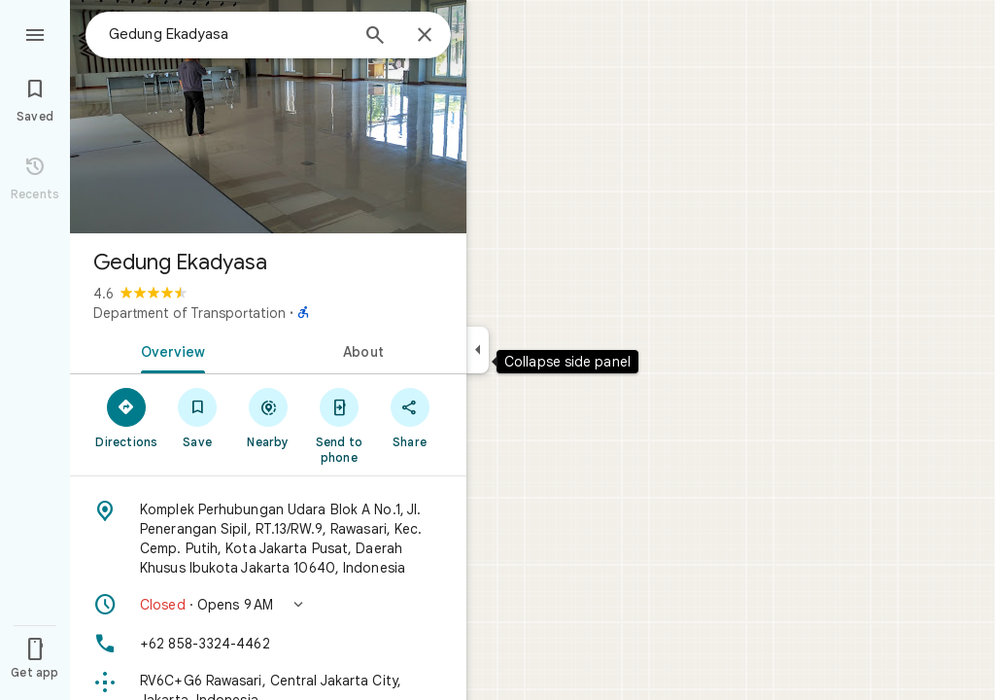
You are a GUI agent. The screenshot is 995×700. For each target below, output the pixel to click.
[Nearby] (268, 417)
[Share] (409, 417)
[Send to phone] (338, 425)
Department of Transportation (189, 313)
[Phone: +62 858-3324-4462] (268, 643)
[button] (268, 604)
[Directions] (126, 417)
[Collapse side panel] (477, 350)
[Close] (424, 36)
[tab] (169, 350)
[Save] (197, 417)
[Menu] (35, 33)
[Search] (375, 37)
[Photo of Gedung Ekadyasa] (268, 116)
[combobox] (228, 34)
